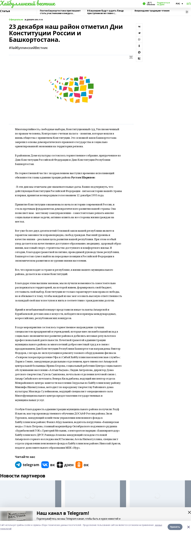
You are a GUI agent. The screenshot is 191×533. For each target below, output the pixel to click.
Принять (175, 526)
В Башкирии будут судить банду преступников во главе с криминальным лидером (105, 11)
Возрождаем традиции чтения (152, 10)
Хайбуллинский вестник (27, 3)
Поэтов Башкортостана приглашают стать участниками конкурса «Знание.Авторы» (60, 11)
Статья (5, 11)
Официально (16, 19)
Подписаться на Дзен (163, 3)
